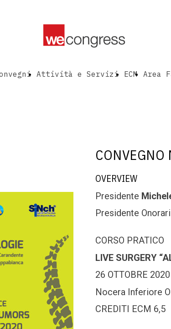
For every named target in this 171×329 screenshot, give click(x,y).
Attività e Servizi (77, 74)
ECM (131, 74)
